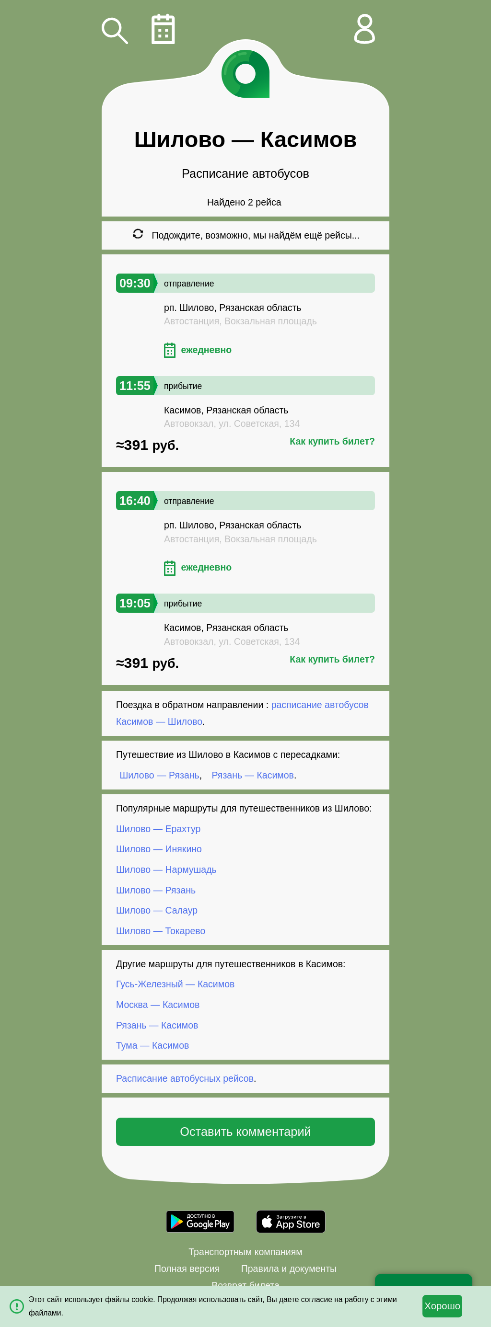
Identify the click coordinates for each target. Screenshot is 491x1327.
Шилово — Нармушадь (166, 869)
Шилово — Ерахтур (158, 829)
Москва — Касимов (157, 1004)
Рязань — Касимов (253, 775)
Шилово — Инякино (159, 849)
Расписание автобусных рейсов (185, 1078)
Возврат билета (245, 1285)
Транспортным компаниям (245, 1252)
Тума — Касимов (152, 1045)
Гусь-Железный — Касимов (175, 984)
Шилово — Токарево (160, 931)
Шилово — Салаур (157, 910)
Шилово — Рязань (159, 775)
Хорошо (442, 1306)
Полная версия (187, 1268)
